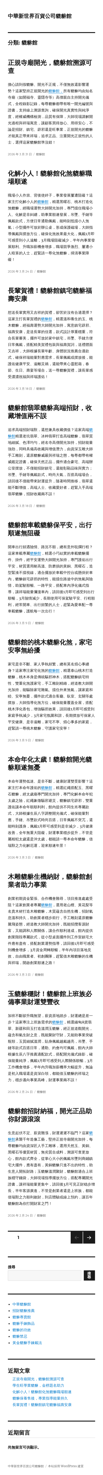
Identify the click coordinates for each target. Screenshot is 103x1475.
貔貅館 (40, 154)
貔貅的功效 (21, 1330)
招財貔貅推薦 (23, 1310)
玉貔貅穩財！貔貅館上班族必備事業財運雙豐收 (50, 998)
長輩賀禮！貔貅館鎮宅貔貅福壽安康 (42, 1404)
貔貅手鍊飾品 (23, 1323)
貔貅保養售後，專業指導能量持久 (40, 1398)
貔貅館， (55, 91)
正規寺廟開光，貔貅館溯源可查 (38, 1379)
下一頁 (87, 1243)
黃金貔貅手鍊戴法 (27, 1342)
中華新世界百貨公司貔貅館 (40, 16)
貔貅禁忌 (19, 1336)
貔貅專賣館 (21, 1317)
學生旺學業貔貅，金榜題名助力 (38, 1385)
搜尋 (11, 1267)
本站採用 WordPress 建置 (66, 1466)
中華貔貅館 (21, 1304)
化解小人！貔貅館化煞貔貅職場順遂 (42, 1391)
